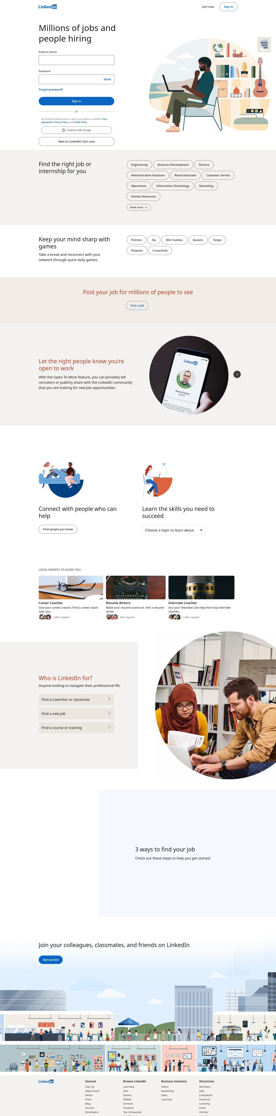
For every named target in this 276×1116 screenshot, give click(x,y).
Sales (164, 1095)
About (88, 1095)
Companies (206, 1095)
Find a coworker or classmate (76, 699)
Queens (198, 240)
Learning (128, 1086)
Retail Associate (185, 175)
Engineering (139, 165)
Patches (136, 240)
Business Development (173, 165)
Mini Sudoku (174, 240)
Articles (203, 1112)
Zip (154, 240)
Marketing (206, 186)
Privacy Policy (61, 122)
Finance (204, 165)
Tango (217, 240)
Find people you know (58, 529)
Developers (92, 1112)
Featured (204, 1099)
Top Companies (132, 1112)
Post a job (137, 305)
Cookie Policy (80, 122)
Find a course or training (76, 728)
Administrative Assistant (148, 175)
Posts (202, 1107)
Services (128, 1103)
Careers (89, 1107)
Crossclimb (160, 250)
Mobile (127, 1099)
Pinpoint (137, 250)
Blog (88, 1103)
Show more (139, 207)
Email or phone (48, 52)
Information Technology (172, 186)
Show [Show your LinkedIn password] (107, 79)
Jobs (125, 1091)
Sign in (228, 7)
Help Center (92, 1091)
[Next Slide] (237, 374)
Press (88, 1099)
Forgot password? (51, 89)
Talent (165, 1086)
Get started (50, 960)
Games (127, 1095)
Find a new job (76, 713)
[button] (76, 130)
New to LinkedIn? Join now (76, 141)
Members (205, 1086)
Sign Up (89, 1086)
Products (128, 1107)
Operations (138, 186)
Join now (208, 7)
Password (44, 71)
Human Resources (143, 196)
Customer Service (218, 175)
